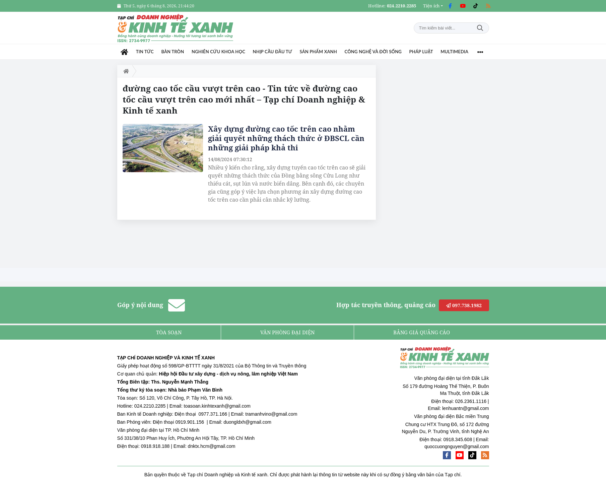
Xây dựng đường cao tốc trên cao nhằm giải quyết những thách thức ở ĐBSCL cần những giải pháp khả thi (286, 138)
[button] (433, 6)
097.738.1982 (464, 305)
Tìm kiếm (480, 27)
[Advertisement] (439, 165)
